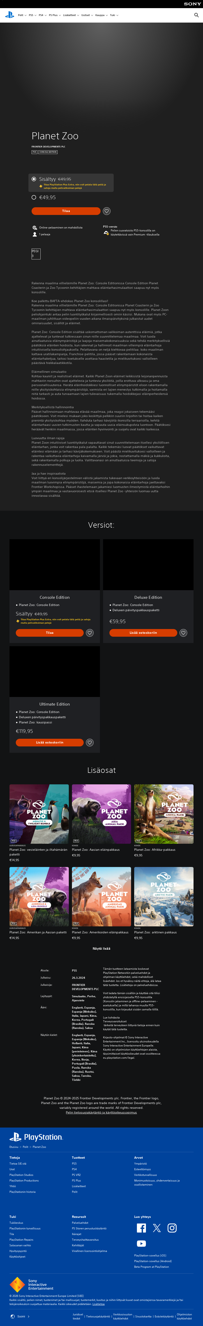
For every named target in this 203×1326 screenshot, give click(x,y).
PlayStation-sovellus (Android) (153, 1261)
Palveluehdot (80, 1223)
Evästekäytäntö (164, 1316)
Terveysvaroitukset (115, 1021)
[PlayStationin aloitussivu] (9, 15)
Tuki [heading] (12, 1217)
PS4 (41, 15)
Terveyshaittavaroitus (85, 1240)
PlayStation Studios (21, 1175)
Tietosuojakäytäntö (98, 1316)
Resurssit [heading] (79, 1217)
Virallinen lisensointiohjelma (89, 1251)
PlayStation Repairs (21, 1240)
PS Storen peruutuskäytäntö (89, 1228)
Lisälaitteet (69, 15)
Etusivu (13, 1147)
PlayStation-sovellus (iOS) (150, 1255)
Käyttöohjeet (17, 1256)
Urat (12, 1169)
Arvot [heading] (138, 1158)
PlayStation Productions (24, 1180)
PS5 (31, 15)
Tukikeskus (16, 1223)
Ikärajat (76, 1234)
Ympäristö (140, 1163)
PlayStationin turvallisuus (25, 1228)
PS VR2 (76, 1175)
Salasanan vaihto (20, 1245)
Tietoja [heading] (14, 1158)
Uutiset (85, 15)
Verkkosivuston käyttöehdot (122, 1316)
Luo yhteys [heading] (142, 1217)
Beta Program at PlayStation (151, 1267)
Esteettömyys (142, 1169)
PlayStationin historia (22, 1192)
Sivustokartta (143, 1316)
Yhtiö (12, 1186)
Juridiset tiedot (78, 1316)
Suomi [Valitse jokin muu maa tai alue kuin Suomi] (20, 1316)
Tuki (112, 15)
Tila (11, 1234)
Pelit (20, 15)
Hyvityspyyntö (18, 1251)
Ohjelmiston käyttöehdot (184, 1316)
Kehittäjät (78, 1245)
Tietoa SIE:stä (17, 1163)
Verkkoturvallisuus (145, 1175)
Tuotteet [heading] (78, 1158)
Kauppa (99, 15)
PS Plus (53, 15)
